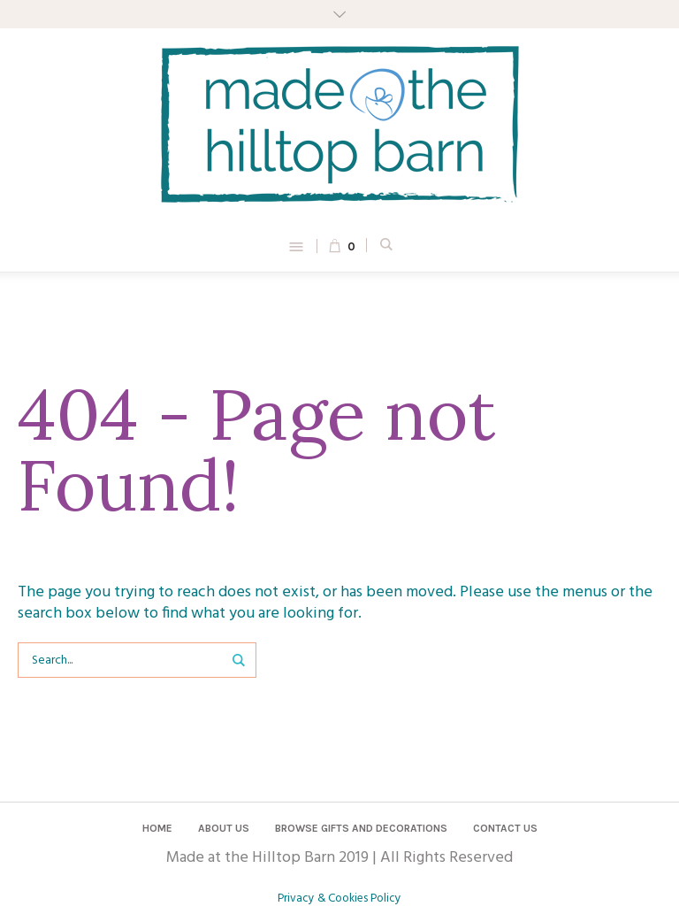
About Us (223, 828)
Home (157, 828)
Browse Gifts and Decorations (361, 828)
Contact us (505, 828)
